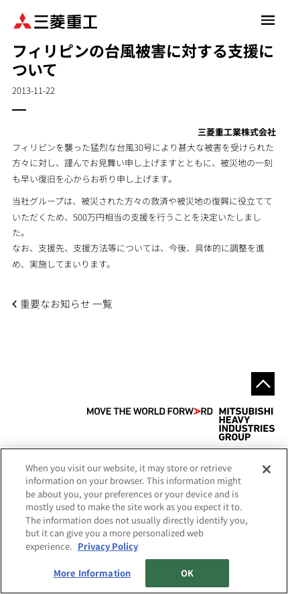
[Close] (266, 469)
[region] (144, 521)
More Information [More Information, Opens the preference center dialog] (92, 573)
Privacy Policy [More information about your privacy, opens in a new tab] (108, 546)
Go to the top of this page (263, 384)
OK (187, 573)
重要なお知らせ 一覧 (66, 303)
